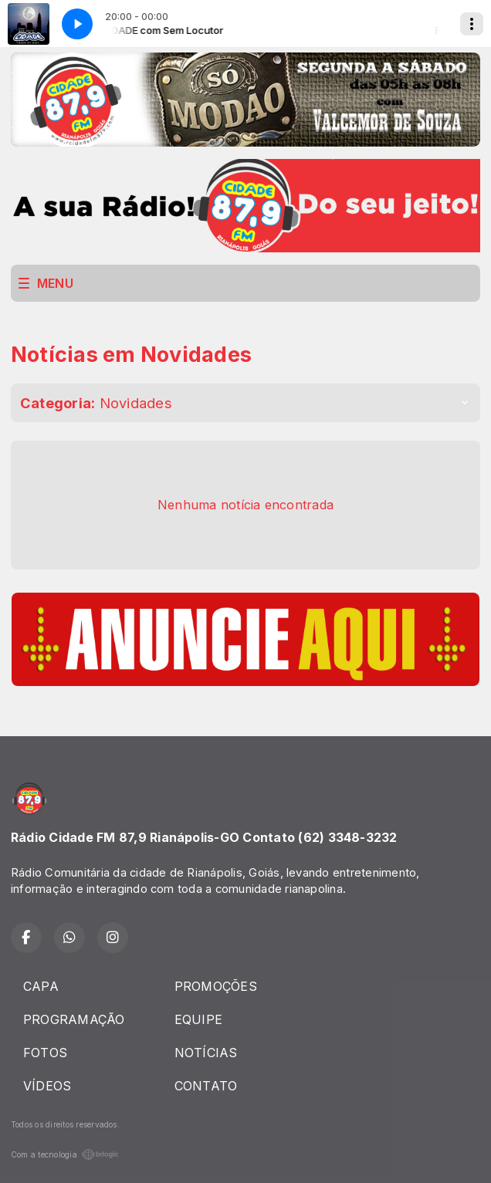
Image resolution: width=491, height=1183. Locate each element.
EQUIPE (198, 1019)
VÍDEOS (47, 1085)
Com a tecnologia (65, 1154)
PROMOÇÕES (215, 986)
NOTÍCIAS (206, 1052)
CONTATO (206, 1085)
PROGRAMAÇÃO (74, 1019)
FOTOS (45, 1052)
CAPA (41, 986)
